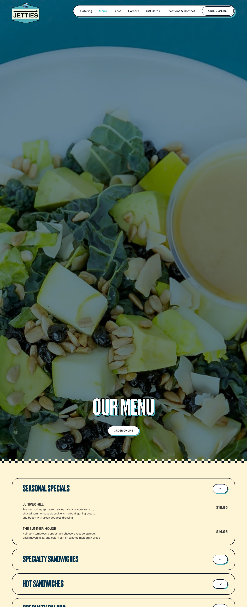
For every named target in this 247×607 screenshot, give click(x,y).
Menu (103, 11)
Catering (86, 11)
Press (117, 11)
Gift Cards (153, 11)
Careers (133, 11)
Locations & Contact (181, 11)
